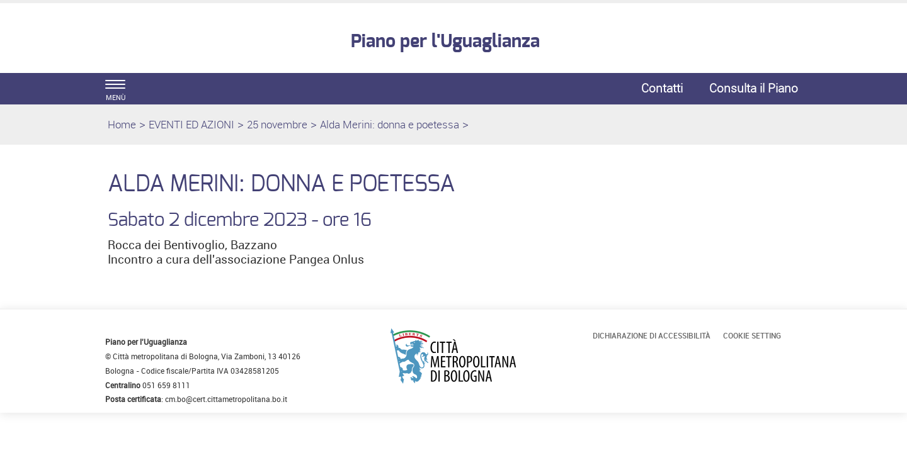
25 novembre (277, 124)
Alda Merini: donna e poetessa (389, 124)
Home (122, 124)
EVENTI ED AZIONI (191, 124)
